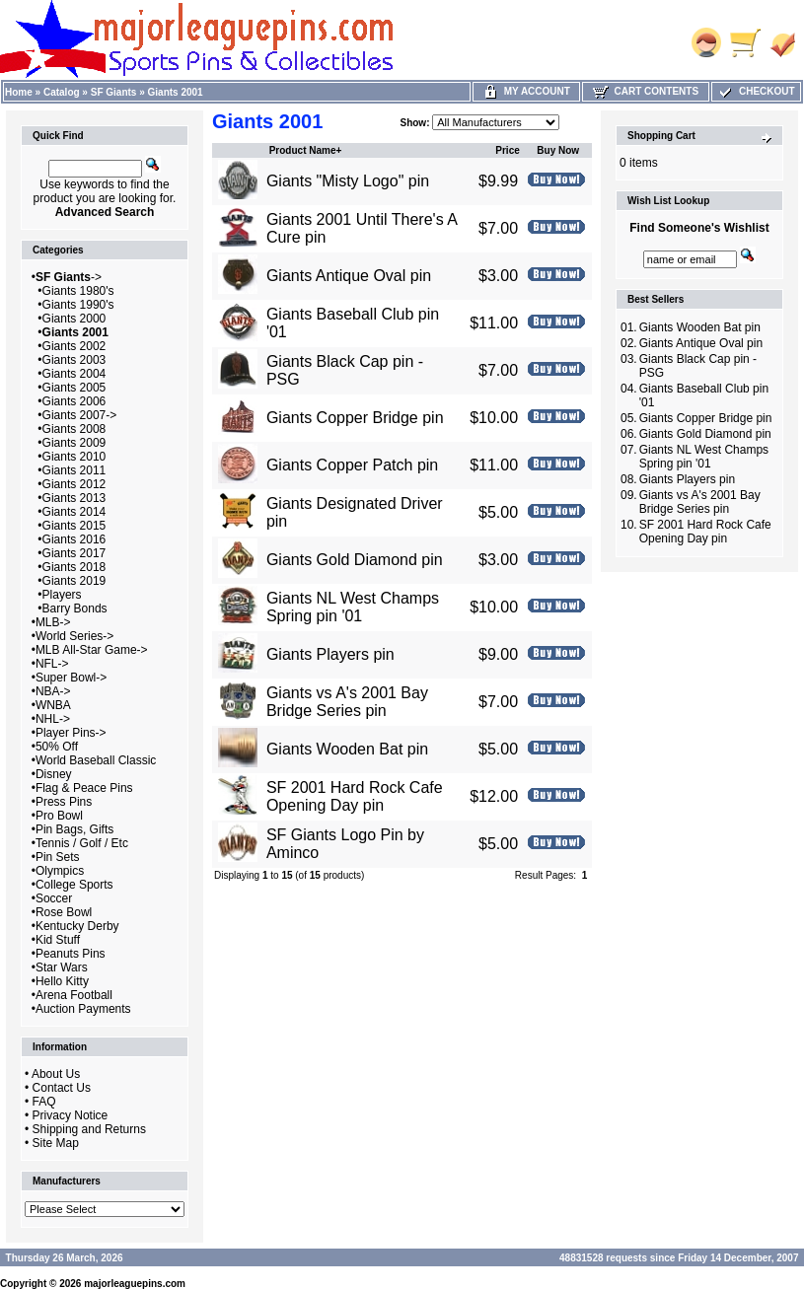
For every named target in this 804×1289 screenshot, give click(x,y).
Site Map (56, 1143)
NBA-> (53, 691)
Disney (54, 774)
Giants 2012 (74, 484)
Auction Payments (83, 1009)
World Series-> (74, 636)
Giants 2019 (74, 581)
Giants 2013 (74, 498)
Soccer (54, 898)
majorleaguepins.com (134, 1283)
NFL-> (52, 664)
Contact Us (62, 1088)
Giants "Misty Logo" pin (347, 181)
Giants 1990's (78, 305)
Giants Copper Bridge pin (355, 417)
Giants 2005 (74, 387)
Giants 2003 (74, 360)
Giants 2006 (74, 401)
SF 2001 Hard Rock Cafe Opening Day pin (354, 796)
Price (507, 150)
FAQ (44, 1102)
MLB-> (53, 622)
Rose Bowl (64, 912)
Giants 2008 (74, 429)
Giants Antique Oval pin (348, 275)
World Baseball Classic (96, 760)
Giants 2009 (74, 443)
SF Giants (114, 92)
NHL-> (53, 719)
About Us (56, 1074)
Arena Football (74, 995)
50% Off (57, 746)
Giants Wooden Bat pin (347, 749)
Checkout (755, 91)
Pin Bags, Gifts (74, 829)
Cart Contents (645, 91)
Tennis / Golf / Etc (82, 843)
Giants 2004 (74, 374)
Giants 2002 (74, 346)
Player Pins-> (71, 733)
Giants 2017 (74, 553)
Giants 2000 (74, 318)
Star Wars (62, 967)
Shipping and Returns (89, 1129)
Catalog (61, 92)
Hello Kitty (62, 981)
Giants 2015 (74, 526)
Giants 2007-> (79, 415)
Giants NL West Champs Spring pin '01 (352, 607)
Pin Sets (58, 857)
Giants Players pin (330, 654)
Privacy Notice (71, 1115)
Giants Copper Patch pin (352, 465)
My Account (526, 91)
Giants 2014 (74, 512)
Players (62, 595)
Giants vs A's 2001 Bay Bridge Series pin (347, 701)
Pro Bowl (59, 816)
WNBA (53, 705)
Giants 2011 (74, 470)
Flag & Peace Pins (84, 788)
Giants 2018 (74, 567)
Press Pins (64, 802)
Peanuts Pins (71, 954)
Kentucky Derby (77, 926)
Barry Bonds (75, 608)
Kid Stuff (58, 940)
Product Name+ (305, 150)
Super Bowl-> (71, 677)
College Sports (74, 885)
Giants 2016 (74, 539)
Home (19, 92)
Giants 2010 (74, 457)
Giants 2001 (175, 92)
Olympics (60, 871)
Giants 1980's (78, 291)
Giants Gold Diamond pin (354, 559)
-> (69, 277)
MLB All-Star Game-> (92, 650)
